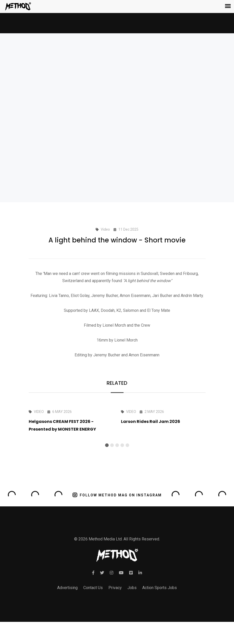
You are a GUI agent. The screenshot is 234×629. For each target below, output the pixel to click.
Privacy (115, 587)
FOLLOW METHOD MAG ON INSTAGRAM (117, 494)
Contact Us (93, 587)
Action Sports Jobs (159, 587)
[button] (107, 445)
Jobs (132, 587)
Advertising (67, 587)
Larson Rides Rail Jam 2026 (150, 421)
